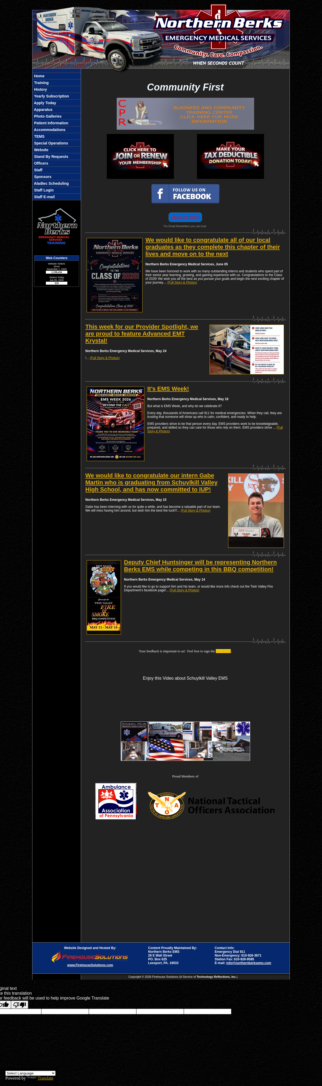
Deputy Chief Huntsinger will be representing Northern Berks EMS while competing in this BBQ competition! (200, 566)
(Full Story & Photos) (182, 282)
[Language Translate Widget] (30, 1073)
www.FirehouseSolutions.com (90, 965)
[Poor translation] (19, 1005)
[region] (56, 136)
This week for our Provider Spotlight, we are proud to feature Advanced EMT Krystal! (141, 333)
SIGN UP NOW (185, 217)
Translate (40, 1078)
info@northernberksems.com (248, 963)
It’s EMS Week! (168, 388)
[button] (56, 103)
